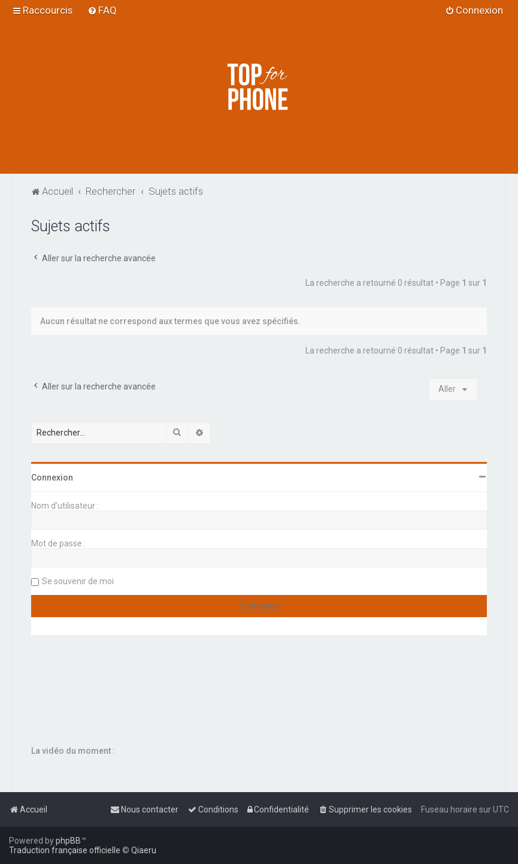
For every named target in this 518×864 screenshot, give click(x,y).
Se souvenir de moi (78, 581)
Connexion (52, 477)
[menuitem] (102, 10)
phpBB (68, 840)
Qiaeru (143, 850)
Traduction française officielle (64, 850)
